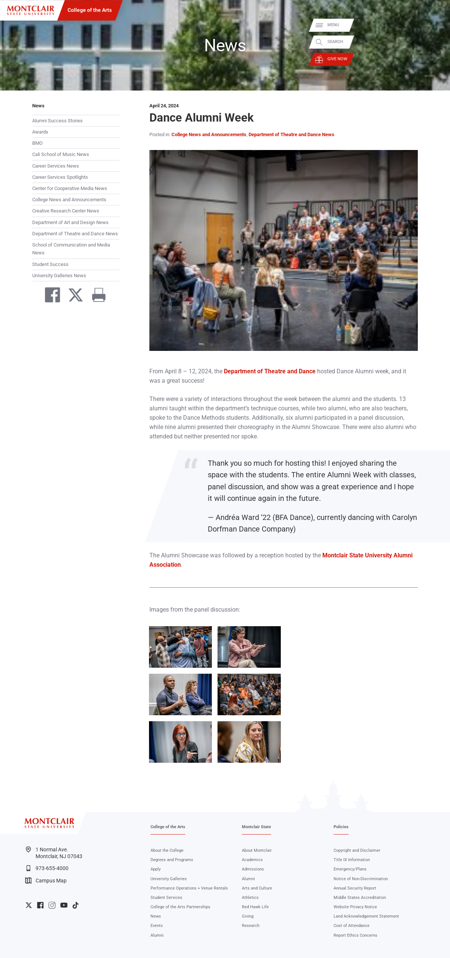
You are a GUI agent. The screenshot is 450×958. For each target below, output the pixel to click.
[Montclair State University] (30, 10)
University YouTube (64, 905)
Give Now (439, 58)
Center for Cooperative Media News (69, 188)
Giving (247, 916)
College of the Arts (90, 10)
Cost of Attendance (352, 925)
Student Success (50, 264)
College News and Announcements (69, 199)
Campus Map (46, 880)
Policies (341, 826)
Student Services (166, 897)
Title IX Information (352, 859)
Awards (40, 132)
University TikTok (75, 905)
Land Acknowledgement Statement (366, 916)
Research (250, 925)
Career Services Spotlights (60, 177)
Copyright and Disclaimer (357, 850)
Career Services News (55, 166)
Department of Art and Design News (70, 222)
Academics (252, 859)
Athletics (250, 897)
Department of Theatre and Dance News (75, 233)
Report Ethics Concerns (355, 935)
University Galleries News (59, 275)
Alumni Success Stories (57, 120)
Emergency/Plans (350, 869)
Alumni (157, 935)
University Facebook (40, 905)
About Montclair (257, 850)
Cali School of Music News (60, 154)
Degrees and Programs (171, 859)
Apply (155, 869)
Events (156, 925)
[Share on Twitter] (72, 296)
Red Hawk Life (255, 907)
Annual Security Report (355, 888)
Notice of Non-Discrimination (361, 878)
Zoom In (198, 632)
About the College (166, 850)
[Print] (96, 296)
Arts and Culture (257, 888)
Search (436, 42)
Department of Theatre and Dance (270, 371)
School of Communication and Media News (71, 248)
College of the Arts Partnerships (180, 907)
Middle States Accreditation (360, 897)
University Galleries (168, 878)
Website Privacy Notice (355, 907)
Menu (434, 25)
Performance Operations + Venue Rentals (189, 888)
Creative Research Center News (65, 211)
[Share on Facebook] (49, 296)
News (38, 105)
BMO (37, 143)
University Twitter (29, 905)
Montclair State (256, 826)
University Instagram (52, 905)
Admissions (253, 869)
